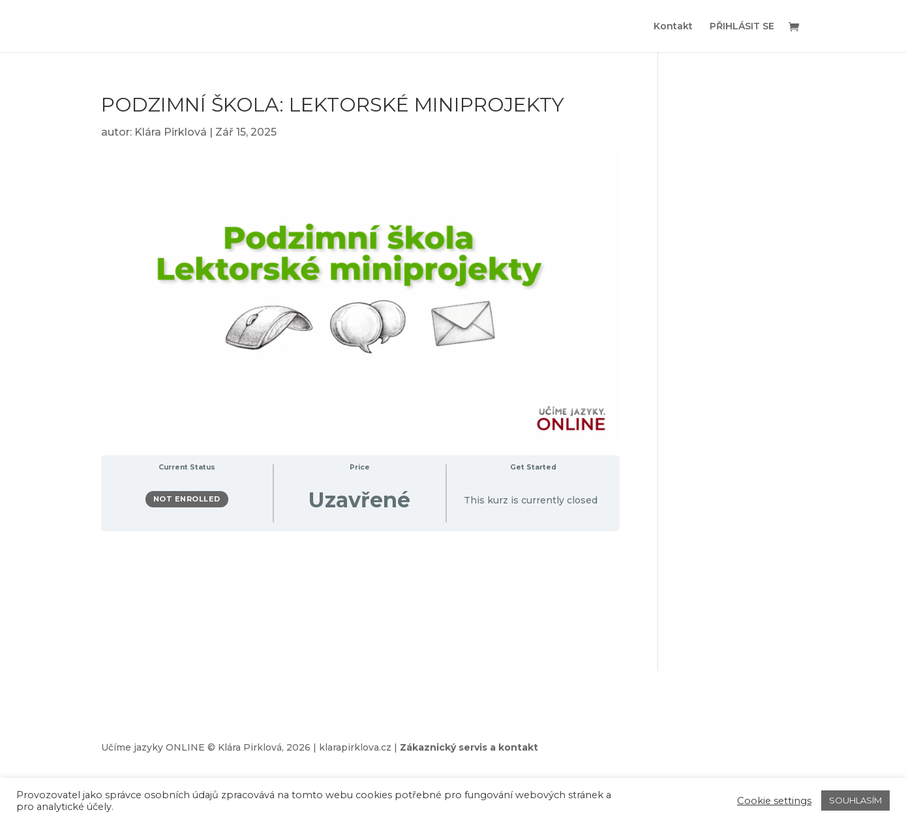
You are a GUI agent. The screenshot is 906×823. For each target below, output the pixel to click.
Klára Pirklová (170, 132)
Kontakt (673, 27)
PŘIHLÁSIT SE (742, 27)
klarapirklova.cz (355, 747)
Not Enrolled (186, 498)
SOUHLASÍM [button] (855, 800)
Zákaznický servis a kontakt (469, 747)
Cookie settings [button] (774, 801)
